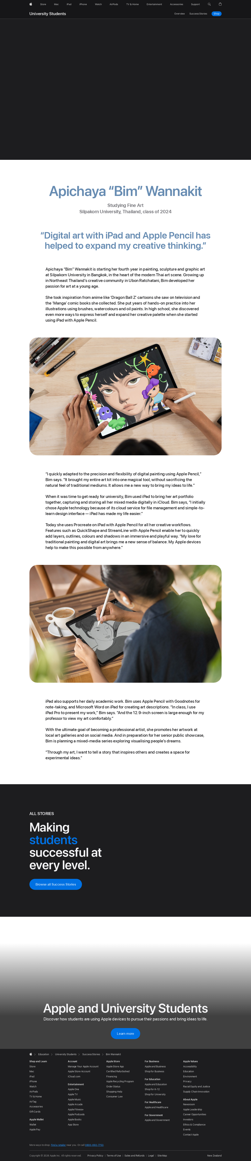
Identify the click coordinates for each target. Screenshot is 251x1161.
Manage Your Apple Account (83, 1066)
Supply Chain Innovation (196, 1091)
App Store (73, 1124)
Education (188, 1071)
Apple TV (73, 1094)
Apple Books (74, 1119)
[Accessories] (176, 4)
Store (32, 1066)
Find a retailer (58, 1145)
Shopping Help (114, 1091)
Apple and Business (155, 1066)
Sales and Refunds (135, 1155)
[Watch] (98, 4)
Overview (179, 13)
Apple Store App (115, 1066)
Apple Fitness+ (76, 1109)
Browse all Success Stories (55, 884)
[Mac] (56, 4)
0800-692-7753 (94, 1145)
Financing (111, 1076)
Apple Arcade (75, 1104)
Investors (188, 1119)
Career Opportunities (194, 1114)
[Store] (43, 4)
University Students (47, 13)
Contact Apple (190, 1134)
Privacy (187, 1081)
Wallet (32, 1124)
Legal (151, 1155)
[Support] (195, 4)
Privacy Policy (95, 1155)
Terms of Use (114, 1155)
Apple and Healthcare (156, 1107)
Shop (217, 13)
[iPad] (69, 4)
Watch (32, 1086)
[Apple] (31, 4)
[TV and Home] (132, 4)
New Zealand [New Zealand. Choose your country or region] (214, 1155)
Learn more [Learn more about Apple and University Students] (125, 1034)
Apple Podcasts (76, 1114)
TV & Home (35, 1096)
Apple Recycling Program (120, 1081)
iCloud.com (74, 1076)
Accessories (36, 1106)
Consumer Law (114, 1096)
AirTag (32, 1101)
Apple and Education (156, 1084)
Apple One (73, 1089)
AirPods (33, 1091)
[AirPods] (114, 4)
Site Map (162, 1155)
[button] (209, 4)
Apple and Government (157, 1120)
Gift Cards (34, 1111)
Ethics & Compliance (194, 1124)
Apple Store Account (79, 1071)
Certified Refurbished (117, 1071)
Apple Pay (34, 1129)
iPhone (33, 1081)
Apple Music (74, 1099)
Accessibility (190, 1066)
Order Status (113, 1086)
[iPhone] (83, 4)
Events (186, 1129)
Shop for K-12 (152, 1089)
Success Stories (198, 13)
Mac (31, 1071)
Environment (190, 1076)
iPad (31, 1076)
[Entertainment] (154, 4)
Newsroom (189, 1104)
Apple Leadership (192, 1109)
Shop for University (155, 1094)
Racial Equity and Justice (196, 1086)
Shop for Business (154, 1071)
